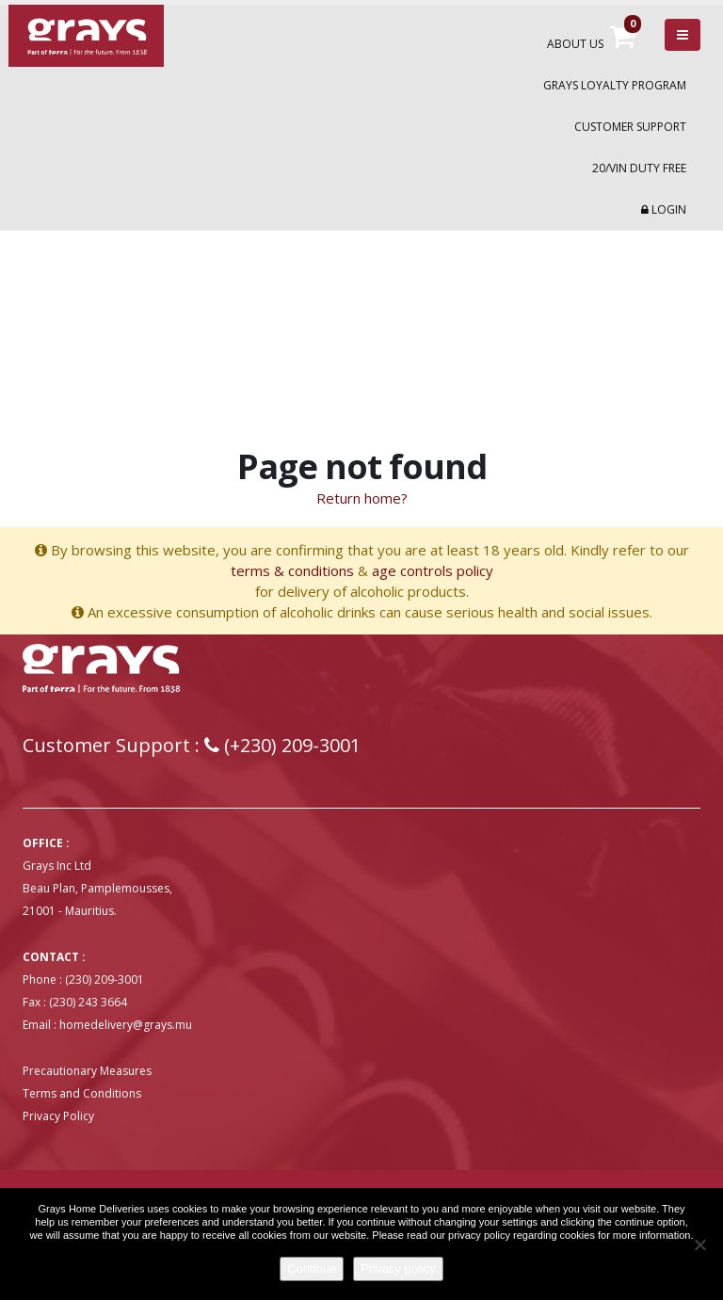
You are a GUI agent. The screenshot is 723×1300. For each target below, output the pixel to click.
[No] (699, 1244)
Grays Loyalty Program (614, 85)
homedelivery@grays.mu (125, 1025)
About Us (575, 44)
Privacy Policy (58, 1116)
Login (663, 209)
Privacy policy (398, 1268)
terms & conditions (292, 570)
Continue (311, 1268)
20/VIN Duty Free (639, 168)
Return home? (362, 498)
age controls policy (432, 570)
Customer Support (630, 127)
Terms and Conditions (82, 1093)
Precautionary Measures (87, 1071)
